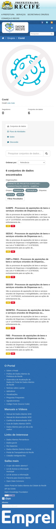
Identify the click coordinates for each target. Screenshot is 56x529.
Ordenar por (11, 162)
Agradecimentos (12, 401)
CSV (8, 226)
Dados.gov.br (11, 443)
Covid (21, 38)
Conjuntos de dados (16, 126)
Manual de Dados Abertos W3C (19, 414)
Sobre (10, 137)
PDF (12, 226)
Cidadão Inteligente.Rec (16, 456)
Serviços (21, 14)
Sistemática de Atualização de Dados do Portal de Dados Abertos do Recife (20, 382)
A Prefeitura (7, 14)
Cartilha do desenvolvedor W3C (19, 420)
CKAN (6, 498)
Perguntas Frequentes (15, 398)
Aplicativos (10, 391)
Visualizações (11, 394)
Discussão (12, 142)
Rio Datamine (11, 446)
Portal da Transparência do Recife (20, 452)
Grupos (11, 38)
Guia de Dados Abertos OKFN (18, 424)
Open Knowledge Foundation (16, 492)
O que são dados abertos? (17, 466)
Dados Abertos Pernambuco (17, 440)
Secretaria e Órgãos (38, 14)
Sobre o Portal (12, 371)
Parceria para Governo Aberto (18, 478)
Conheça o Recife (10, 18)
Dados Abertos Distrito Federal (18, 449)
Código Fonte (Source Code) (18, 404)
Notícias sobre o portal (15, 388)
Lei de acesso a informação (17, 475)
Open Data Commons (15, 481)
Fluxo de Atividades (16, 132)
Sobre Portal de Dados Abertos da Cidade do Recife (25, 486)
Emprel (28, 518)
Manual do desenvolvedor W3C (19, 417)
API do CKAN (10, 489)
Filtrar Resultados (15, 199)
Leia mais (11, 103)
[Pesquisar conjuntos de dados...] (24, 153)
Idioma (5, 502)
